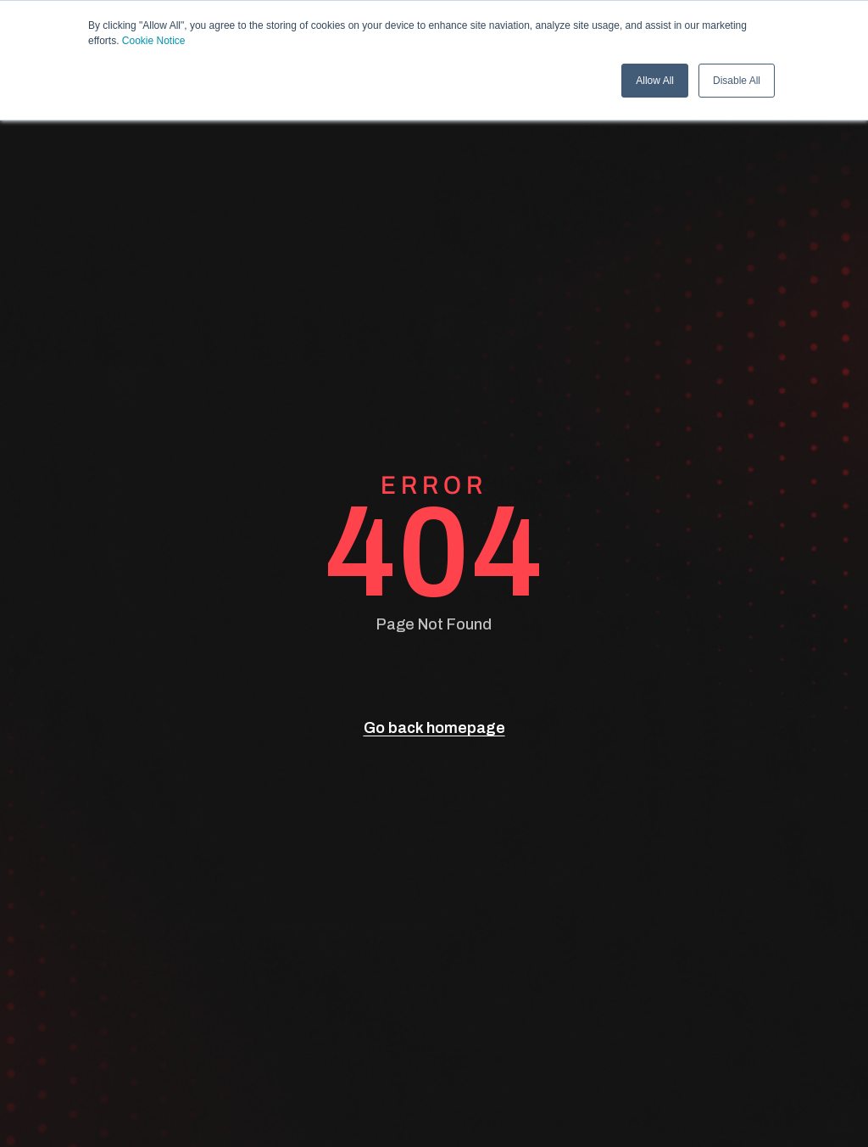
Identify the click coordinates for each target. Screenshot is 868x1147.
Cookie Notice (154, 41)
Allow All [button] (655, 81)
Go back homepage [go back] (434, 727)
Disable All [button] (736, 81)
